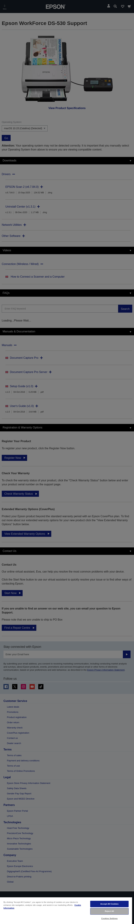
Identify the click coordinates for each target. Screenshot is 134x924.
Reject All (109, 911)
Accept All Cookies (109, 904)
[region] (66, 910)
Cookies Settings (109, 918)
